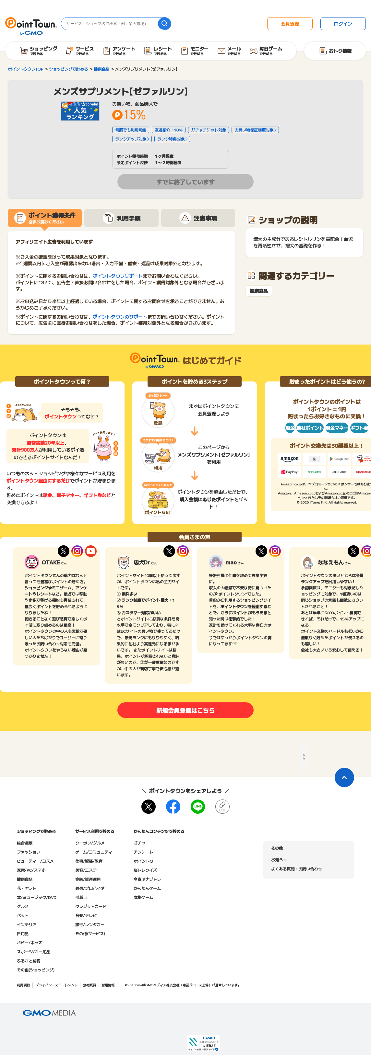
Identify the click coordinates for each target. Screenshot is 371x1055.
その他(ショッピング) (35, 969)
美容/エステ (86, 870)
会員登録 (290, 23)
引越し (81, 897)
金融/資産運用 (88, 879)
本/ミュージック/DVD (36, 897)
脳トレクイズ (145, 870)
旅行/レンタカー (89, 924)
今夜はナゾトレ (147, 879)
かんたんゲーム (147, 888)
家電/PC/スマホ (31, 870)
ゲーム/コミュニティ (93, 852)
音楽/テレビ (86, 915)
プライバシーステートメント (56, 984)
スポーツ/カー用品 (33, 951)
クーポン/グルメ (90, 842)
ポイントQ (143, 861)
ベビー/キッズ (29, 942)
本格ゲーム (143, 897)
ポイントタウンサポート (118, 276)
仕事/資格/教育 (88, 861)
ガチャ (139, 842)
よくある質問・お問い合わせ (296, 868)
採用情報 (108, 984)
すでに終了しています (185, 181)
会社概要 (89, 984)
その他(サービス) (90, 933)
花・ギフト (26, 888)
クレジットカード (90, 906)
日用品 (23, 933)
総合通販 (24, 842)
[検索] (164, 23)
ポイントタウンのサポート (120, 316)
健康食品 (259, 291)
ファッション (28, 852)
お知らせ (279, 859)
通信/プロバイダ (89, 888)
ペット (23, 915)
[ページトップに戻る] (344, 777)
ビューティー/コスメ (35, 861)
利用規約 (23, 984)
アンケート (143, 852)
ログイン (343, 23)
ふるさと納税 (28, 960)
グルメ (23, 906)
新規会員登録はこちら (185, 710)
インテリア (26, 924)
